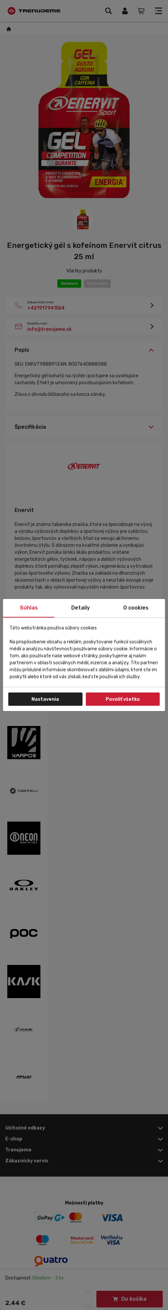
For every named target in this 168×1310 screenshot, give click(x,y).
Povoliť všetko (123, 699)
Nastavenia (45, 699)
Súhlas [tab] (29, 608)
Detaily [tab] (80, 608)
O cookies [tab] (135, 608)
